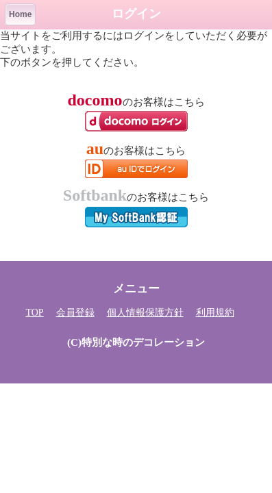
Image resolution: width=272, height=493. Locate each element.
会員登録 (75, 312)
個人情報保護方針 (145, 312)
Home (20, 14)
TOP (34, 312)
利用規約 (215, 312)
